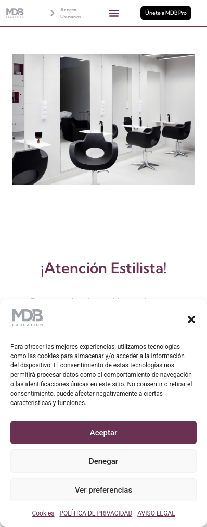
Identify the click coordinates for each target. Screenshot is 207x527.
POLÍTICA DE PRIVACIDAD (95, 513)
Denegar (103, 461)
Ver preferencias (103, 490)
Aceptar (104, 432)
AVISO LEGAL (156, 513)
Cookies (43, 513)
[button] (191, 319)
